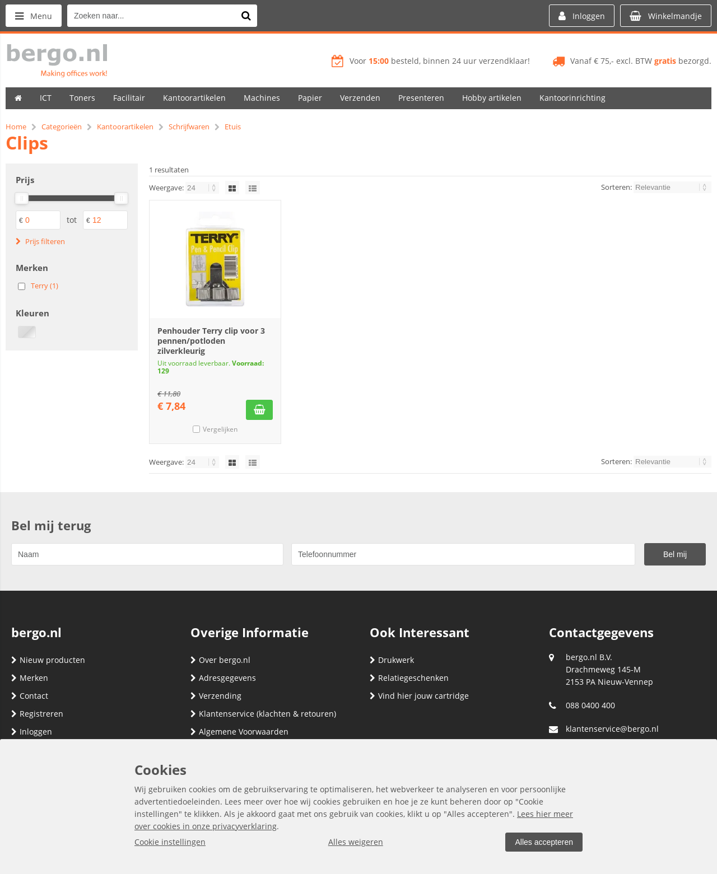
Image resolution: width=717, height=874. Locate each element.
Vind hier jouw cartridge (419, 695)
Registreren (37, 713)
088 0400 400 (590, 705)
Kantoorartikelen (194, 97)
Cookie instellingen (170, 841)
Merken (29, 677)
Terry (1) (44, 286)
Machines (262, 97)
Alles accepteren (544, 842)
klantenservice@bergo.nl (612, 728)
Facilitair (129, 97)
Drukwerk (392, 660)
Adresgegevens (223, 677)
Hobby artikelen (492, 97)
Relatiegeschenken (409, 677)
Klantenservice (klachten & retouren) (263, 713)
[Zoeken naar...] (246, 15)
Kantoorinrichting (572, 97)
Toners (82, 97)
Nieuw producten (48, 660)
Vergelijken (220, 429)
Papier (310, 97)
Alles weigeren (355, 841)
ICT (46, 97)
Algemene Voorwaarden (239, 731)
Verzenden (360, 97)
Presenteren (421, 97)
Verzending (215, 695)
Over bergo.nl (220, 660)
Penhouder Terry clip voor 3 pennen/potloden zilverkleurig (211, 340)
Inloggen (31, 731)
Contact (29, 695)
